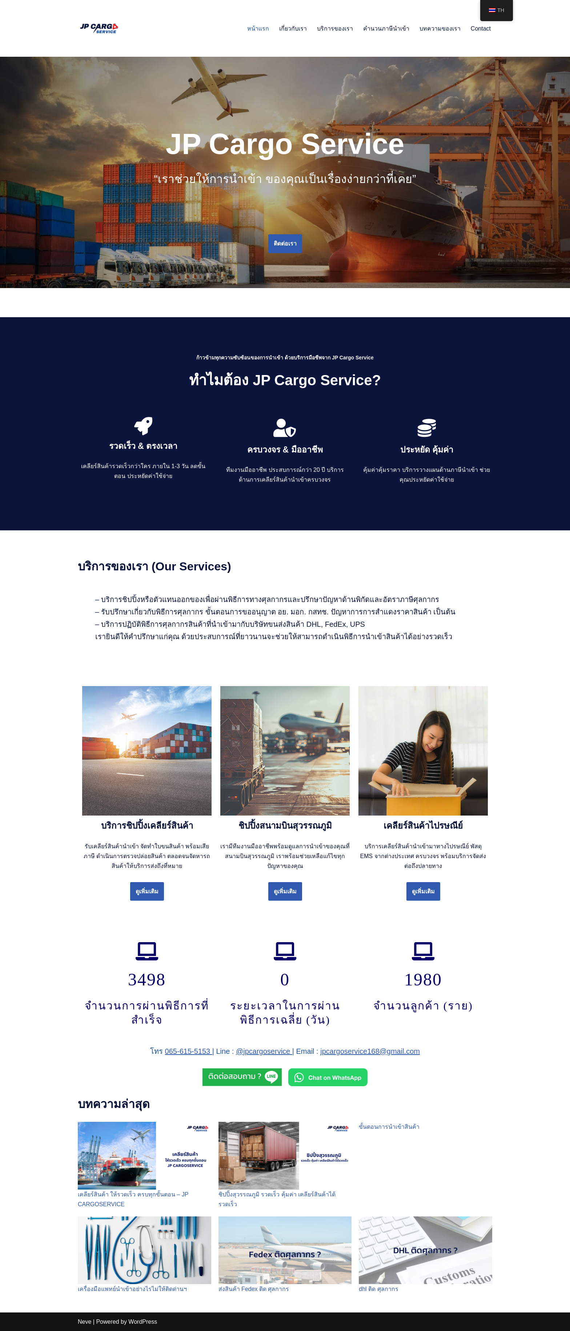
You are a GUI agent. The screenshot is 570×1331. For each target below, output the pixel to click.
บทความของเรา (440, 28)
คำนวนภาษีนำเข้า (386, 28)
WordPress (142, 1322)
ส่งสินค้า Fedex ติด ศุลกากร (253, 1289)
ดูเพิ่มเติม (147, 891)
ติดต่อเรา (285, 243)
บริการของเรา (335, 28)
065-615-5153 (188, 1051)
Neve (84, 1322)
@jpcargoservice (264, 1051)
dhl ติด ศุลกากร (378, 1289)
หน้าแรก (258, 28)
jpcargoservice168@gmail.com (370, 1051)
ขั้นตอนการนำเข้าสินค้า (389, 1127)
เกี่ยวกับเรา (293, 28)
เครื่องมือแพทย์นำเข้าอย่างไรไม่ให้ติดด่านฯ (132, 1289)
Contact (481, 28)
